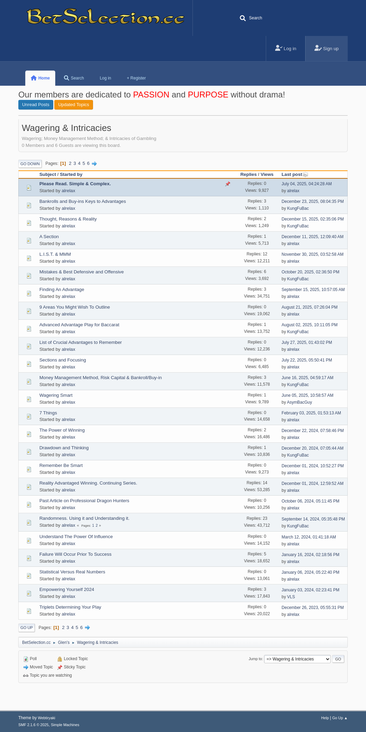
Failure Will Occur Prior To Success (75, 554)
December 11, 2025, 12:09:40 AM (313, 236)
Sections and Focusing (62, 360)
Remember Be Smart (61, 465)
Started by (71, 174)
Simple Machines (65, 725)
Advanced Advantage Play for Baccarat (79, 324)
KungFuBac (298, 208)
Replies (248, 174)
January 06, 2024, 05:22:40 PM (310, 572)
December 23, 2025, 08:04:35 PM (313, 201)
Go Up (26, 628)
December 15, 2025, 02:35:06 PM (313, 219)
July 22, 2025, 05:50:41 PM (307, 360)
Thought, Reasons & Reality (68, 219)
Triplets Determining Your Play (70, 607)
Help (325, 718)
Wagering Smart (56, 395)
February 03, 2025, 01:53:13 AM (311, 413)
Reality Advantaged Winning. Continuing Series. (88, 483)
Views (267, 174)
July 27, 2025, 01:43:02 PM (307, 342)
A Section (49, 236)
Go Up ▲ (340, 718)
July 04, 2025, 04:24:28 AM (307, 183)
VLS (291, 596)
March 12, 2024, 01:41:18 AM (309, 537)
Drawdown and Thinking (64, 447)
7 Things (48, 412)
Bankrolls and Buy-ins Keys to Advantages (82, 201)
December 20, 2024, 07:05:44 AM (313, 448)
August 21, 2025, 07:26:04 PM (310, 307)
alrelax (68, 190)
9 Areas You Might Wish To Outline (74, 307)
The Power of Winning (62, 430)
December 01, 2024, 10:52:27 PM (313, 465)
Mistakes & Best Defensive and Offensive (81, 271)
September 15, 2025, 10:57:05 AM (313, 289)
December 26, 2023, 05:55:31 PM (313, 607)
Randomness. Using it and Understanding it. (84, 518)
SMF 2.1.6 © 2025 (33, 725)
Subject (47, 174)
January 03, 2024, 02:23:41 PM (310, 590)
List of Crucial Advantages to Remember (80, 342)
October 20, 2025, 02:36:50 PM (310, 272)
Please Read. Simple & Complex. (75, 183)
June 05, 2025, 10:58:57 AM (308, 395)
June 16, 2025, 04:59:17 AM (308, 377)
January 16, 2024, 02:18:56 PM (310, 554)
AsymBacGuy (299, 402)
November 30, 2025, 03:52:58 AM (313, 254)
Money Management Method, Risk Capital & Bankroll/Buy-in (100, 377)
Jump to (255, 659)
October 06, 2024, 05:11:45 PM (310, 501)
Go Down (30, 164)
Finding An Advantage (61, 289)
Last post (295, 174)
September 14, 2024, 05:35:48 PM (313, 519)
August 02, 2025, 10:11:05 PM (310, 324)
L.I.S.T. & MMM (55, 254)
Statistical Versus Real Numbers (72, 571)
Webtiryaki (46, 718)
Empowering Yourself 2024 (66, 589)
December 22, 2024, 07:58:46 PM (313, 430)
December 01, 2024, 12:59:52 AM (313, 483)
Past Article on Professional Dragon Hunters (84, 500)
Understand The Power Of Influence (76, 536)
